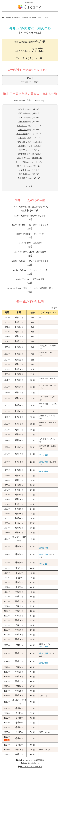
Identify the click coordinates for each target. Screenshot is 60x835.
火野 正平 (22, 130)
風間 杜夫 (22, 121)
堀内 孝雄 (22, 154)
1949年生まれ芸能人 (29, 18)
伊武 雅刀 (22, 174)
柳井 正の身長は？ (31, 763)
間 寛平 (22, 150)
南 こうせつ (22, 166)
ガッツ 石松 (22, 134)
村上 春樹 (22, 138)
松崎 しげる (22, 142)
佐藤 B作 (22, 170)
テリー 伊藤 (21, 162)
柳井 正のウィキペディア (31, 767)
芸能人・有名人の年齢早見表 (31, 760)
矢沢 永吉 (22, 109)
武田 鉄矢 (22, 113)
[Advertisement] (30, 800)
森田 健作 (21, 158)
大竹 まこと (22, 126)
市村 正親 (22, 117)
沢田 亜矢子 (23, 146)
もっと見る (30, 186)
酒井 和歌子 (22, 178)
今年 (54, 308)
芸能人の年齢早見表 (13, 18)
